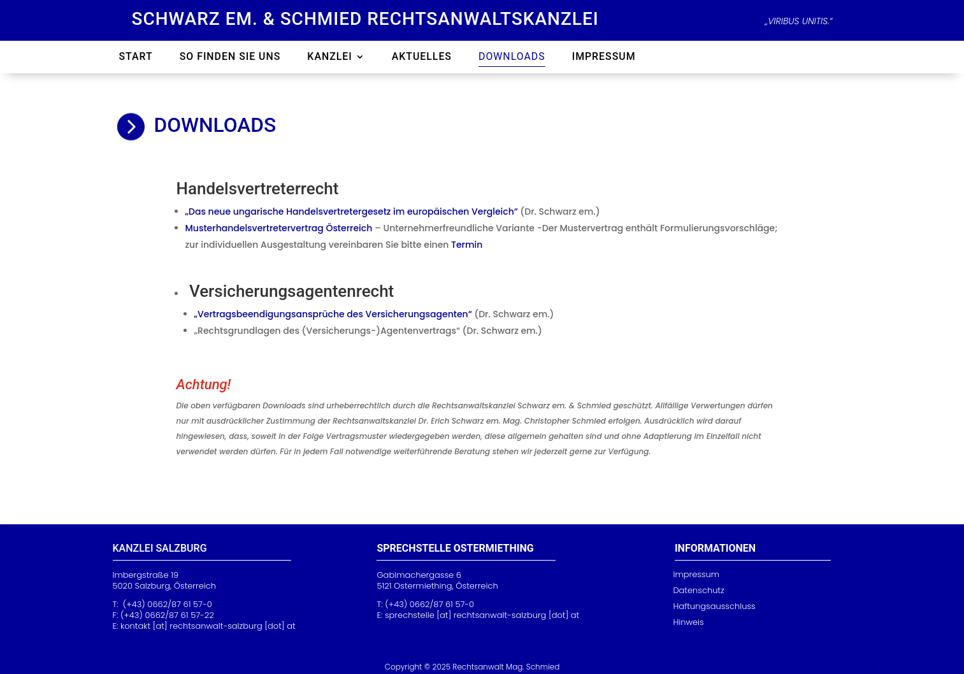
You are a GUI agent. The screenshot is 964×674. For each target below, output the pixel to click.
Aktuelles (422, 57)
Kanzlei (329, 57)
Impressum (604, 57)
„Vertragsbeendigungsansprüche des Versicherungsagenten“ (333, 314)
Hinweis (688, 622)
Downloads (511, 57)
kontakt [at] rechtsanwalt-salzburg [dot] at (208, 626)
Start (136, 57)
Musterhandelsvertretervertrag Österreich (279, 228)
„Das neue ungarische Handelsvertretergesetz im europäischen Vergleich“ (351, 211)
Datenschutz (698, 590)
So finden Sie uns (230, 57)
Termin (466, 244)
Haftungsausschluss (714, 606)
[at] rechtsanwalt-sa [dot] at (482, 615)
